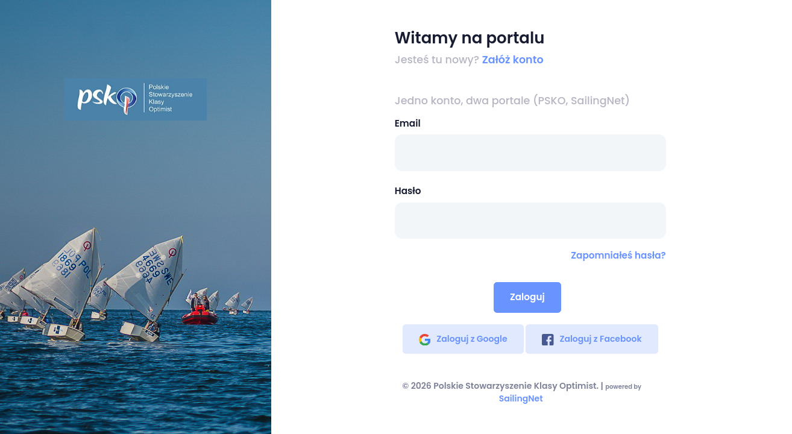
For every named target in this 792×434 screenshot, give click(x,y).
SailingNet (521, 398)
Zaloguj (527, 297)
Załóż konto (513, 59)
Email (408, 123)
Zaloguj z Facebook (592, 339)
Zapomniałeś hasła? (618, 255)
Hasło (408, 190)
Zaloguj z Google (463, 339)
